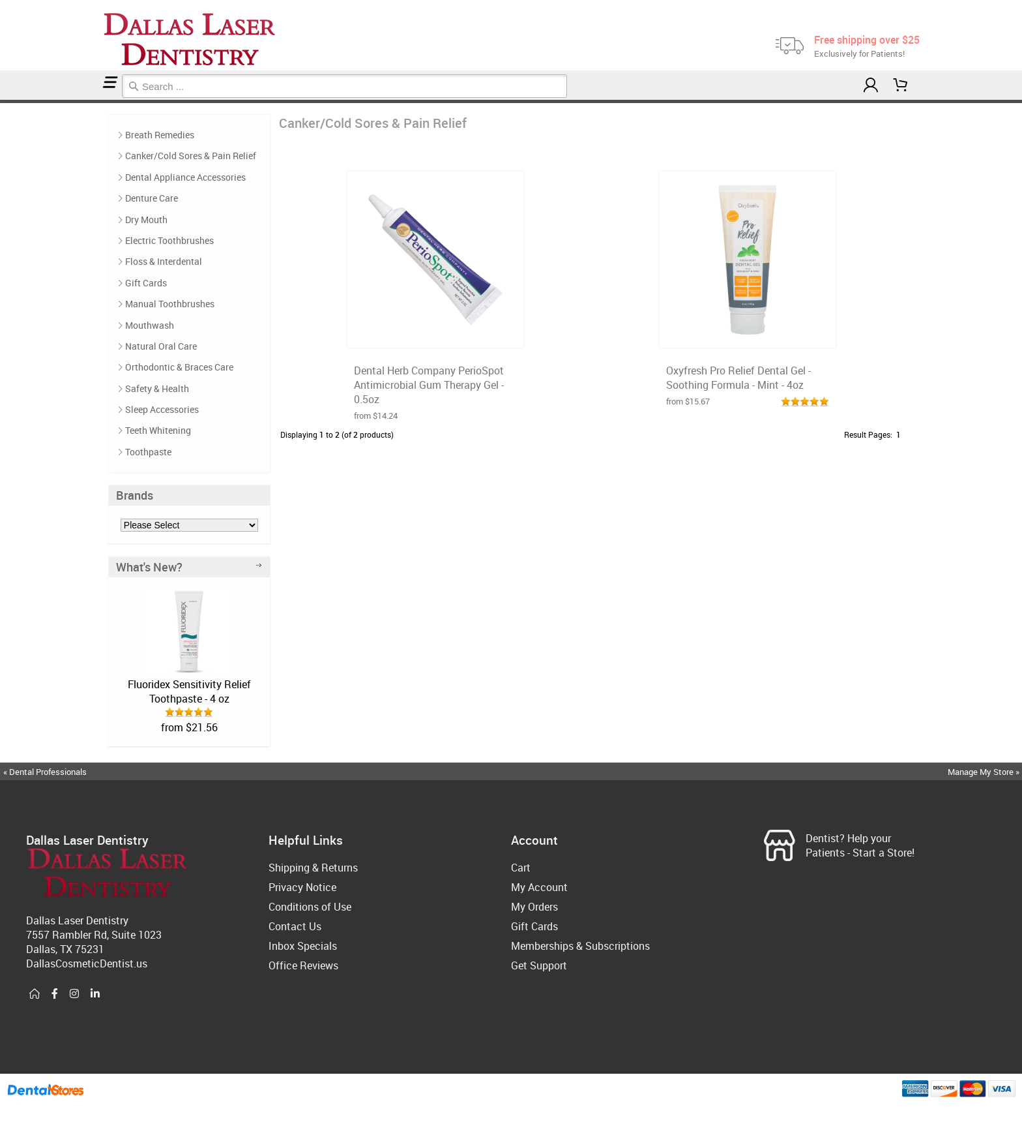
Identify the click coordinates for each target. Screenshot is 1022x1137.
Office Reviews (303, 965)
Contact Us (295, 926)
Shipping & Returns (313, 867)
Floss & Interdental (163, 261)
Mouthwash (149, 325)
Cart (521, 867)
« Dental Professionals (45, 772)
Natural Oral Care (161, 346)
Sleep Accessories (162, 409)
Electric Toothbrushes (169, 240)
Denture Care (151, 198)
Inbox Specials (303, 946)
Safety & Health (157, 388)
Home (2, 101)
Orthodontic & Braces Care (179, 367)
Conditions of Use (310, 907)
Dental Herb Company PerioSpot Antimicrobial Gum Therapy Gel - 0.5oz (429, 384)
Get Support (539, 965)
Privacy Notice (302, 887)
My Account (539, 887)
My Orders (534, 907)
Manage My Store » (984, 772)
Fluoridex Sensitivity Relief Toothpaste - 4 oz (189, 691)
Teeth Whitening (158, 430)
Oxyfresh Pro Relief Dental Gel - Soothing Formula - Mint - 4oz (738, 377)
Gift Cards (146, 283)
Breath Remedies (159, 135)
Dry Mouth (146, 219)
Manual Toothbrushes (169, 303)
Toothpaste (148, 452)
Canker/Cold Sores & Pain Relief (9, 101)
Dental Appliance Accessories (185, 177)
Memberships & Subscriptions (580, 946)
